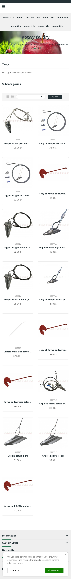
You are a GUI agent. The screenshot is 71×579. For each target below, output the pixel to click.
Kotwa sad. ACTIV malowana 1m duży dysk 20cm (18, 506)
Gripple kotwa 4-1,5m (53, 456)
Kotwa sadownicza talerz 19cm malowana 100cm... (18, 402)
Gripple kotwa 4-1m (18, 456)
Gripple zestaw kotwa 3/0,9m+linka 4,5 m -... (53, 403)
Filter (55, 97)
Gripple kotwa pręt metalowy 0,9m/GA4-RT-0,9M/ (53, 247)
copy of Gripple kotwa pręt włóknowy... (53, 299)
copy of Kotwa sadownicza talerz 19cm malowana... (53, 193)
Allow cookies (54, 570)
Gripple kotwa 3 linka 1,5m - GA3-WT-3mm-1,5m (18, 299)
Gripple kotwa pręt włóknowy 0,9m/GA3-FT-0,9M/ (18, 143)
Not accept (15, 570)
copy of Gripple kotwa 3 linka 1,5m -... (18, 247)
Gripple (17, 140)
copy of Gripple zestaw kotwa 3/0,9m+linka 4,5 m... (53, 143)
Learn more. (17, 563)
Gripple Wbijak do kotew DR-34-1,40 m (18, 351)
